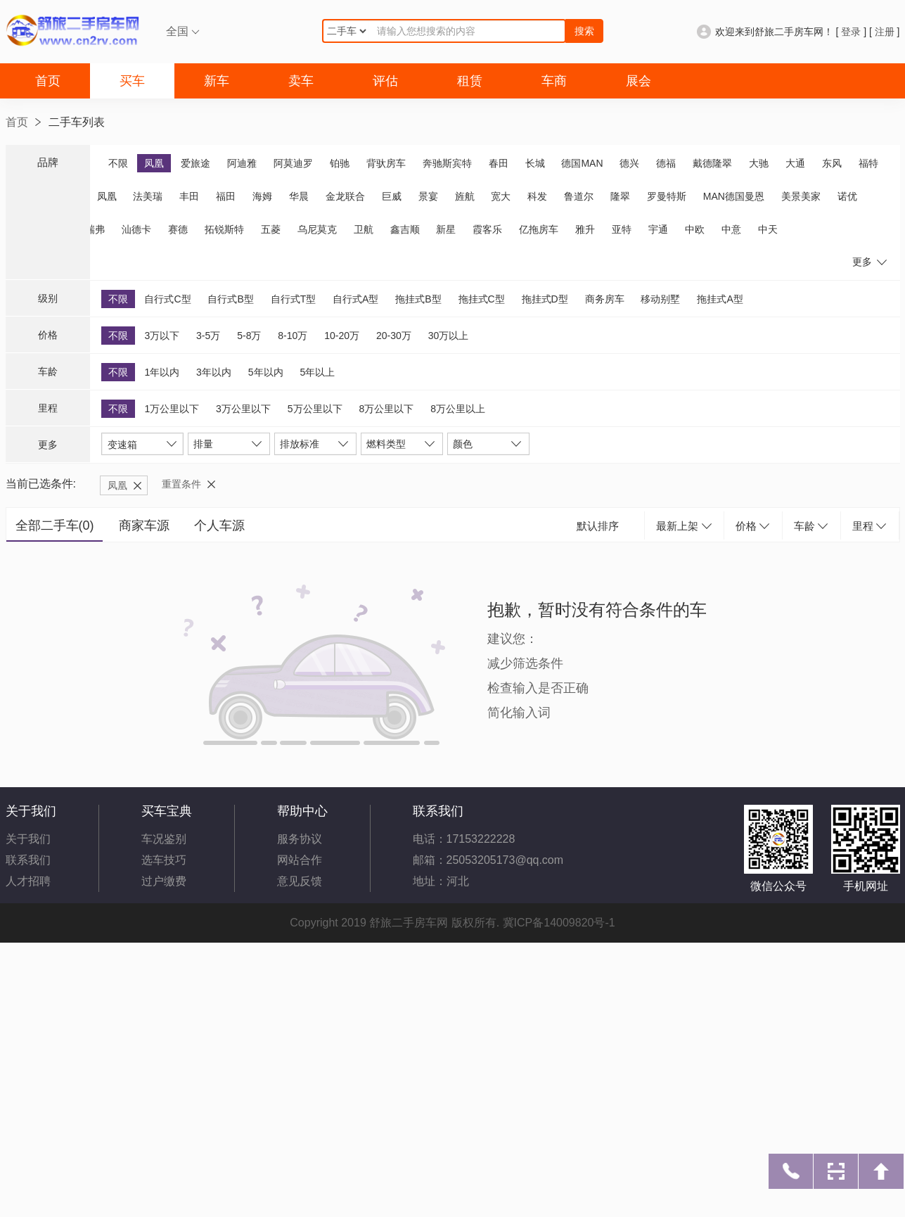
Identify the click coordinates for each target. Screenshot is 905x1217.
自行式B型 (230, 299)
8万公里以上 (457, 408)
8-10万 (292, 335)
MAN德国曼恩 (733, 196)
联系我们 (28, 860)
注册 (884, 31)
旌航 (465, 196)
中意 (731, 229)
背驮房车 (386, 163)
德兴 (629, 163)
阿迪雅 (242, 163)
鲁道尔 (578, 196)
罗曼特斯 (666, 196)
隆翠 (620, 196)
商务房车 (604, 299)
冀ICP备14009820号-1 (559, 923)
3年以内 (213, 372)
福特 (868, 163)
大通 (795, 163)
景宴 (428, 196)
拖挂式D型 (545, 299)
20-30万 (393, 335)
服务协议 (299, 839)
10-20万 (341, 335)
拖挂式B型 (418, 299)
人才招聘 (28, 881)
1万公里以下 (171, 408)
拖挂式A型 (720, 299)
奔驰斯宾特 (447, 163)
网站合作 (299, 860)
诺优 (847, 196)
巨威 (392, 196)
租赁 (469, 81)
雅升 (585, 229)
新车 (216, 81)
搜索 (584, 31)
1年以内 (161, 372)
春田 (498, 163)
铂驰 (339, 163)
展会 (638, 81)
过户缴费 (163, 881)
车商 (554, 81)
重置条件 (181, 484)
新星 (446, 229)
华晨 (299, 196)
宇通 (658, 229)
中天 (768, 229)
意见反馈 (299, 881)
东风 (832, 163)
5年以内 (265, 372)
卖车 (301, 81)
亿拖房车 (538, 229)
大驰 (759, 163)
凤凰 (154, 163)
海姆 (262, 196)
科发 (537, 196)
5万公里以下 (315, 408)
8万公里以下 (386, 408)
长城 (535, 163)
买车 (132, 81)
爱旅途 (195, 163)
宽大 (501, 196)
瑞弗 (95, 229)
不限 (118, 163)
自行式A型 (355, 299)
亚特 (621, 229)
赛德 (178, 229)
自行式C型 (167, 299)
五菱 (271, 229)
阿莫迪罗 (293, 163)
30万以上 (448, 335)
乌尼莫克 (317, 229)
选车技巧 (163, 860)
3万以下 (161, 335)
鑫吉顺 (405, 229)
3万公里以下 (243, 408)
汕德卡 (136, 229)
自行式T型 (293, 299)
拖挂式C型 (481, 299)
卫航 (363, 229)
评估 (385, 81)
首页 (47, 81)
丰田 (189, 196)
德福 (666, 163)
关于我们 (28, 839)
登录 (851, 31)
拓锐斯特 (224, 229)
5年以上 (317, 372)
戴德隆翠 (712, 163)
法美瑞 (147, 196)
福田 (226, 196)
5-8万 (249, 335)
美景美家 (801, 196)
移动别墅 (660, 299)
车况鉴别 (163, 839)
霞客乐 (487, 229)
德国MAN (582, 163)
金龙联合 (345, 196)
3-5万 (208, 335)
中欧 (695, 229)
